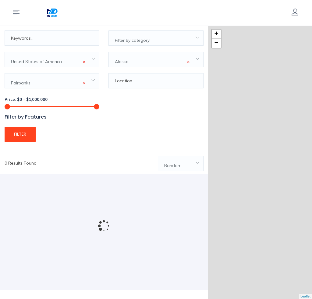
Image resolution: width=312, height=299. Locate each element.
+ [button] (216, 34)
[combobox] (155, 38)
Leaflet (305, 296)
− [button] (216, 43)
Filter (20, 134)
